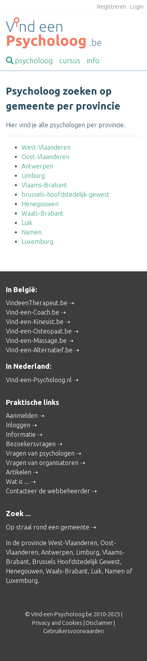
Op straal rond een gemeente (47, 527)
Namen (32, 232)
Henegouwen (40, 203)
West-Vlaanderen (46, 147)
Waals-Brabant (43, 213)
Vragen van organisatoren (42, 462)
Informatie (21, 434)
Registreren (111, 7)
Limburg (33, 175)
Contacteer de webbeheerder (48, 490)
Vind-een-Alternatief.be (39, 349)
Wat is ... (17, 481)
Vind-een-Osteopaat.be (39, 331)
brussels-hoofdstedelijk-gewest (65, 194)
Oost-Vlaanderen (45, 156)
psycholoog (29, 60)
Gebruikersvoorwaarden (73, 631)
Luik (27, 222)
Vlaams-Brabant (44, 185)
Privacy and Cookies (57, 623)
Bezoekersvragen (31, 443)
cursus (69, 60)
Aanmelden (22, 415)
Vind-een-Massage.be (36, 340)
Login (136, 7)
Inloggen (18, 424)
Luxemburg (37, 241)
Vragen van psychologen (40, 453)
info (93, 60)
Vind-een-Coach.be (32, 312)
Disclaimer (99, 623)
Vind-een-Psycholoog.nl (39, 379)
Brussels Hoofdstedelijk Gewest (76, 561)
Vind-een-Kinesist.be (35, 321)
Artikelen (18, 472)
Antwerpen (37, 166)
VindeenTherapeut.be (36, 302)
